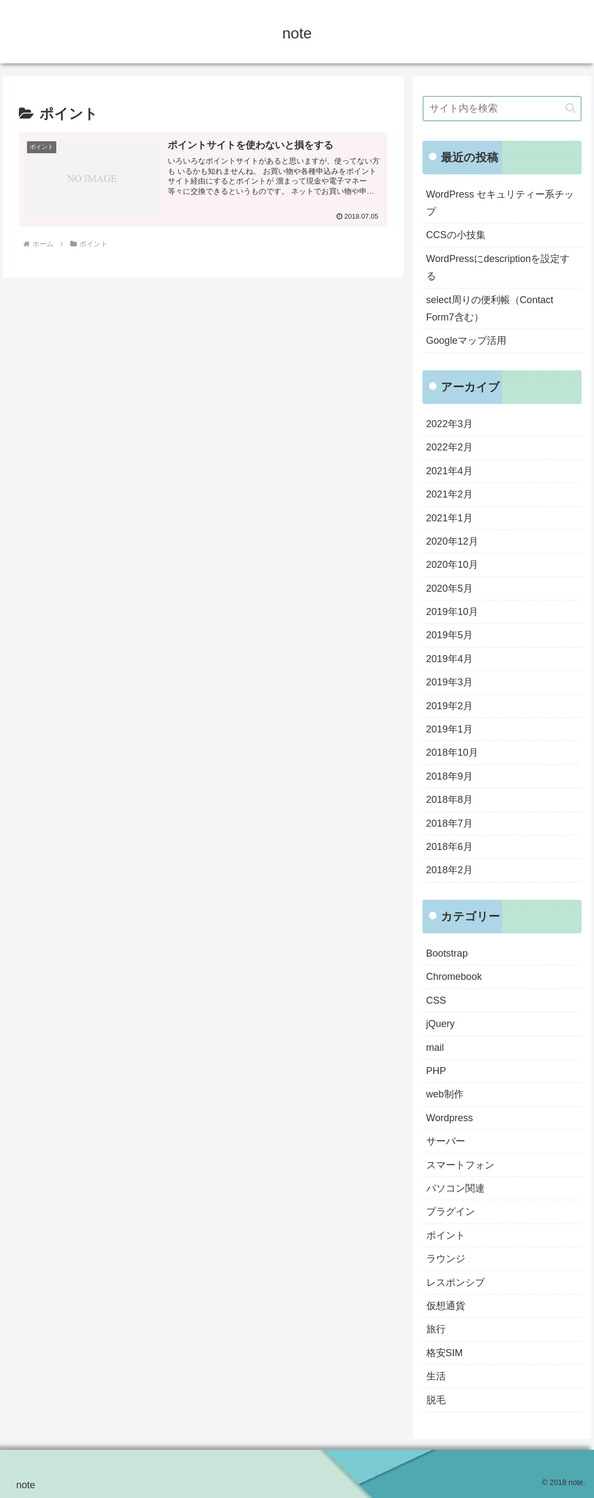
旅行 (436, 1329)
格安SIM (444, 1352)
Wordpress (449, 1118)
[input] (502, 108)
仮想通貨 (445, 1305)
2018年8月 (449, 799)
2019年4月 (449, 658)
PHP (436, 1070)
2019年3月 (449, 682)
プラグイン (450, 1211)
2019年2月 (449, 706)
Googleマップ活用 (466, 340)
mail (435, 1047)
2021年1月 (449, 518)
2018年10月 (452, 752)
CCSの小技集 (456, 235)
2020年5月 (449, 588)
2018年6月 (449, 846)
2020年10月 (452, 564)
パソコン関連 (455, 1188)
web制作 (445, 1094)
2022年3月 (449, 423)
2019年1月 (449, 729)
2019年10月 (452, 611)
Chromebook (454, 976)
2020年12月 (452, 541)
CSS (436, 1000)
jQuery (440, 1023)
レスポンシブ (455, 1282)
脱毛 (436, 1400)
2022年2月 (449, 447)
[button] (570, 108)
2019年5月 (449, 635)
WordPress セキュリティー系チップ (500, 203)
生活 (436, 1376)
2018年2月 (449, 870)
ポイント (445, 1235)
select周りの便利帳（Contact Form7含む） (489, 309)
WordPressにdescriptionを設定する (498, 267)
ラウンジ (445, 1258)
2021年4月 (449, 471)
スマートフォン (460, 1165)
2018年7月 (449, 823)
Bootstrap (447, 953)
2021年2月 (449, 494)
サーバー (445, 1141)
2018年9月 (449, 776)
